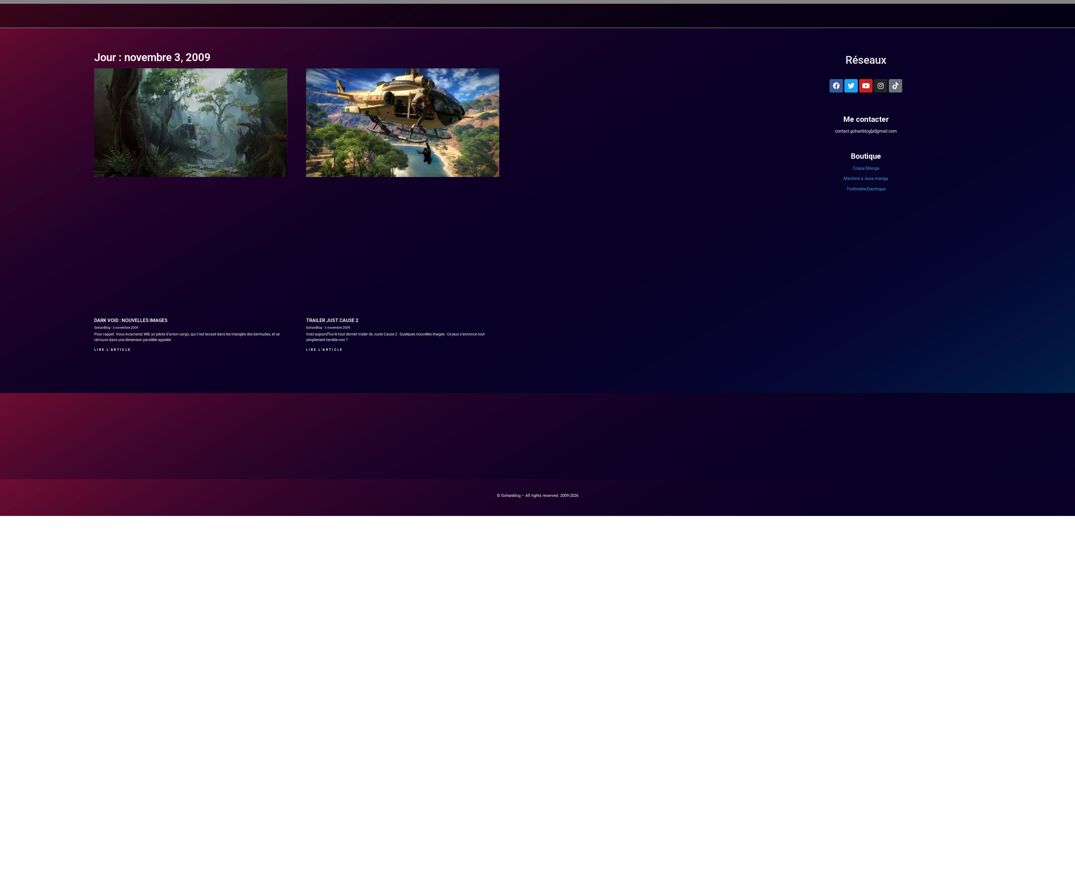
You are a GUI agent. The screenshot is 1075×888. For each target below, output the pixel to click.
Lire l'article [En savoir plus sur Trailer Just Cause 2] (324, 349)
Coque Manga (866, 168)
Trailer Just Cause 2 (332, 320)
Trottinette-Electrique (866, 188)
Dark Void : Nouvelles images (130, 320)
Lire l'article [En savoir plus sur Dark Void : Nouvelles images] (112, 349)
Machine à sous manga (866, 178)
